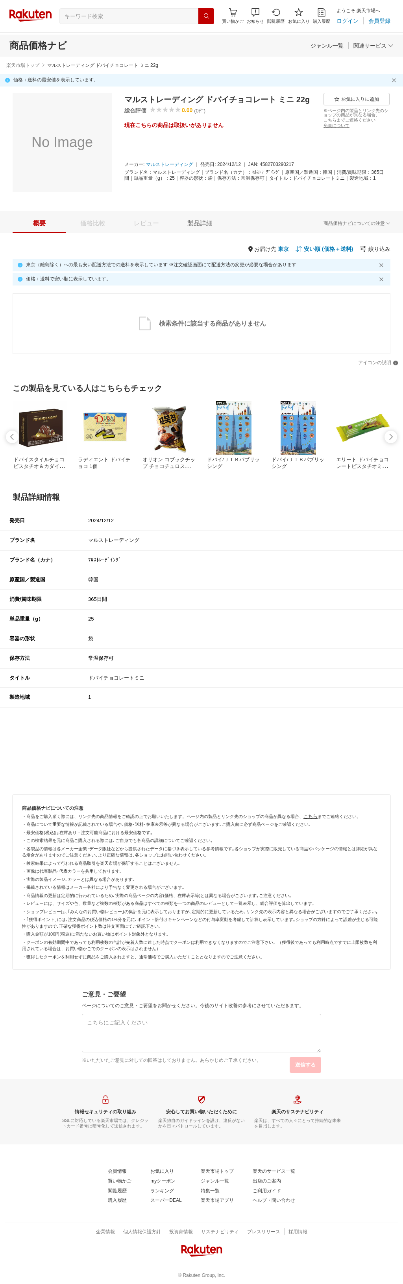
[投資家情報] (181, 1232)
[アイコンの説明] (378, 363)
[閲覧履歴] (276, 16)
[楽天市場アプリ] (217, 1200)
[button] (255, 16)
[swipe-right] (391, 437)
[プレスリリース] (263, 1232)
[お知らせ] (255, 16)
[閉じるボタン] (395, 80)
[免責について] (336, 125)
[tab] (39, 223)
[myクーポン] (163, 1181)
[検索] (206, 16)
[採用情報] (297, 1232)
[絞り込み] (375, 248)
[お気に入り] (299, 16)
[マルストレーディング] (169, 165)
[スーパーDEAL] (165, 1200)
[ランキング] (162, 1191)
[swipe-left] (12, 437)
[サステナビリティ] (220, 1232)
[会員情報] (117, 1171)
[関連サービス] (373, 45)
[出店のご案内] (267, 1181)
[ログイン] (347, 20)
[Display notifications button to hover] (233, 16)
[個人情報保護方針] (142, 1232)
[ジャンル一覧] (327, 45)
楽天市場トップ (22, 65)
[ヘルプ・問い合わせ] (274, 1200)
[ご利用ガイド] (267, 1191)
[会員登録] (379, 20)
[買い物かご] (119, 1181)
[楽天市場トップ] (217, 1171)
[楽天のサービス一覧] (274, 1171)
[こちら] (330, 120)
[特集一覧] (210, 1191)
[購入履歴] (321, 16)
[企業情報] (105, 1232)
